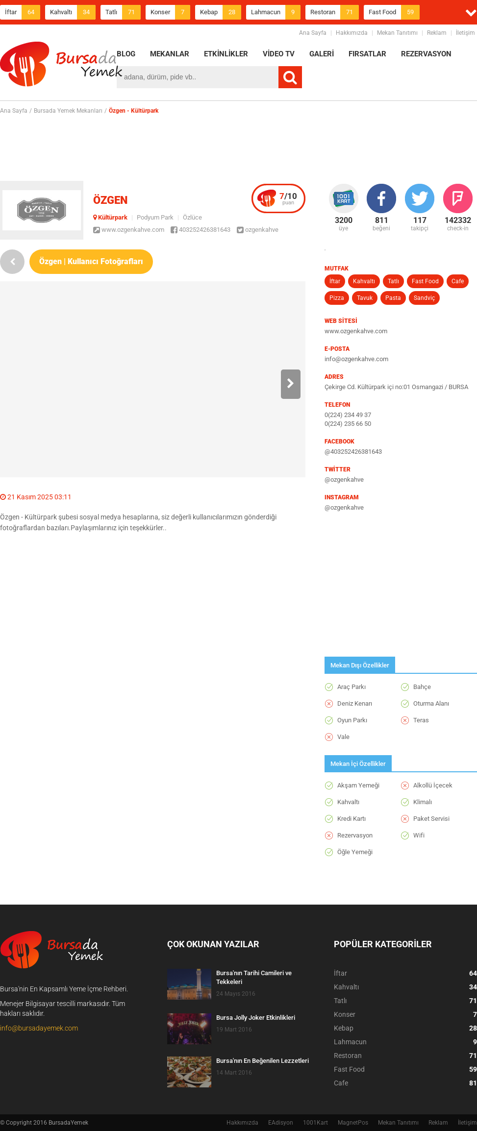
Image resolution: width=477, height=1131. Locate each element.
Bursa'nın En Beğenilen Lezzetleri (262, 1060)
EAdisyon (280, 1122)
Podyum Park (155, 217)
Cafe (458, 281)
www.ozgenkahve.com (128, 229)
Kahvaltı (73, 12)
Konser (170, 12)
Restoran (334, 12)
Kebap (220, 12)
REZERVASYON (426, 53)
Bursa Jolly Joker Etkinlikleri (255, 1017)
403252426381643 (200, 229)
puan (288, 198)
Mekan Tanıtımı (397, 32)
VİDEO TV (279, 53)
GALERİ (321, 53)
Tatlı (123, 12)
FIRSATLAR (367, 53)
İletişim (465, 32)
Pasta (393, 298)
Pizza (336, 298)
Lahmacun (276, 12)
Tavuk (365, 298)
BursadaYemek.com (61, 66)
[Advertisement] (238, 147)
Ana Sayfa (312, 32)
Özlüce (192, 217)
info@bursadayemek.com (39, 1028)
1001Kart (315, 1122)
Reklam (437, 32)
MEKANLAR (169, 53)
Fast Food (394, 12)
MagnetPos (353, 1122)
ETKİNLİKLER (226, 53)
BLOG (126, 53)
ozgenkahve (257, 229)
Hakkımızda (352, 32)
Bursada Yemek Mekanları (68, 110)
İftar (22, 12)
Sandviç (424, 298)
